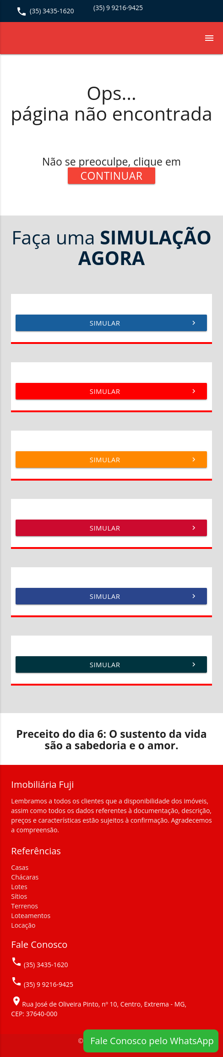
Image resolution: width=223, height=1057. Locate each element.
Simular (144, 323)
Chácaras (24, 877)
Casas (19, 867)
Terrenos (24, 906)
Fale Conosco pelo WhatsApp (151, 1041)
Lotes (19, 886)
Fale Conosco (39, 944)
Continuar (112, 175)
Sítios (19, 896)
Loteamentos (30, 915)
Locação (23, 925)
